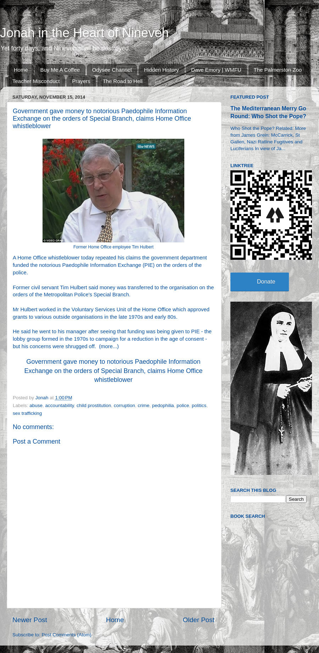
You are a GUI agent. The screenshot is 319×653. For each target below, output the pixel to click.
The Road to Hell (123, 81)
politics (199, 405)
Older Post (198, 620)
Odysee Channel (112, 70)
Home (21, 70)
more (107, 346)
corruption (124, 405)
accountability (59, 405)
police (183, 405)
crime (144, 405)
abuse (36, 405)
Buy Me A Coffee (60, 70)
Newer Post (29, 620)
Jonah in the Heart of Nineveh (84, 33)
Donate (266, 282)
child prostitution (94, 405)
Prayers (81, 81)
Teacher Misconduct (36, 81)
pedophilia (163, 405)
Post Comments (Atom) (66, 634)
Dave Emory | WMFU (216, 70)
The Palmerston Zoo (278, 70)
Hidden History (161, 70)
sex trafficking (27, 413)
